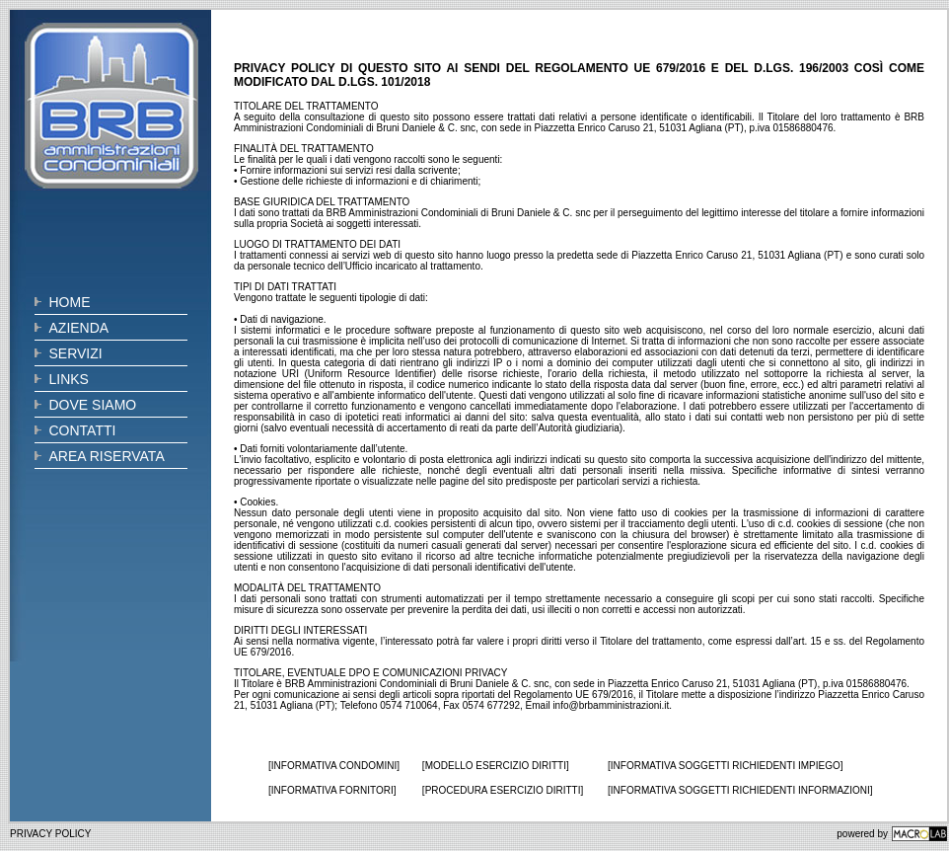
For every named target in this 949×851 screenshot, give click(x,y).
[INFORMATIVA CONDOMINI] (334, 765)
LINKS (69, 379)
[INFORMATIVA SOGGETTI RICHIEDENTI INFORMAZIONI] (740, 790)
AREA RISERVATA (107, 456)
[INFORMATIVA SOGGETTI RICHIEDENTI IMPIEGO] (725, 765)
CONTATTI (82, 430)
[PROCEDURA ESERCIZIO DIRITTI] (502, 790)
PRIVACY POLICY (50, 833)
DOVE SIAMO (93, 405)
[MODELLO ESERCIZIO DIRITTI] (495, 765)
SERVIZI (76, 353)
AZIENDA (79, 328)
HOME (70, 302)
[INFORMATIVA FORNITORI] (332, 790)
